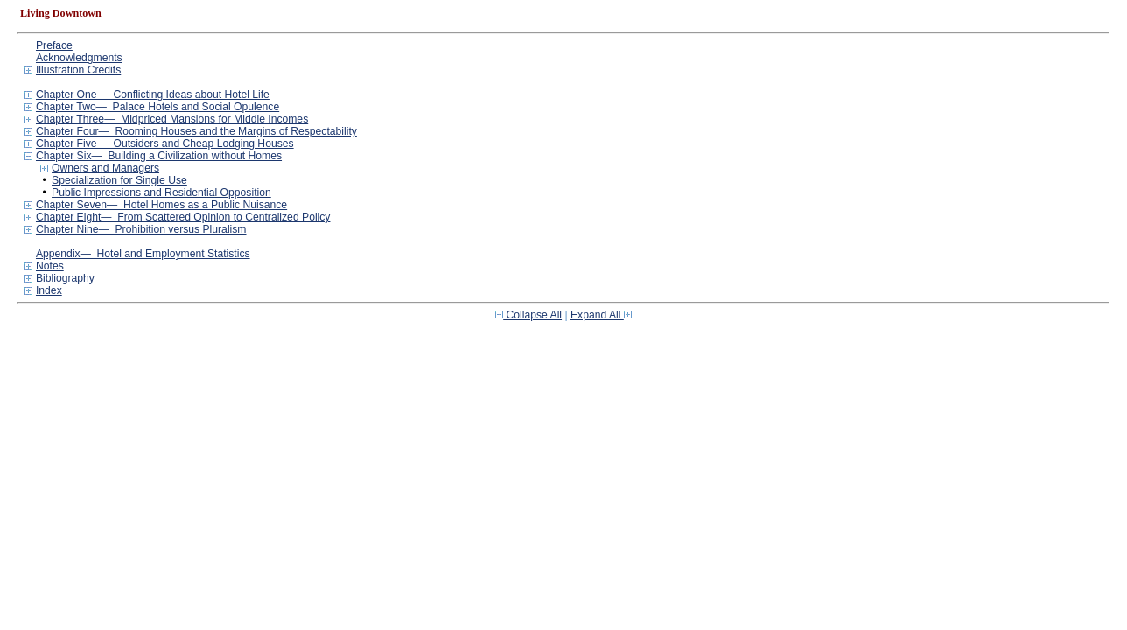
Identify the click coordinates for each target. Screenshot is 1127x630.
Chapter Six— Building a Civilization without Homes (159, 156)
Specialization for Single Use (119, 180)
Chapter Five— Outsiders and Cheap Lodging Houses (165, 143)
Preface (54, 45)
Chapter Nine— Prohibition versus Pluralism (141, 229)
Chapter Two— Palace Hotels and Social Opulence (157, 107)
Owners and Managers (105, 168)
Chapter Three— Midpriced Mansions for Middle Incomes (172, 119)
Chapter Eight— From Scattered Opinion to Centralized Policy (183, 217)
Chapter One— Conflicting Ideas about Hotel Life (153, 94)
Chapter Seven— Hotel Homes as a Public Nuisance (161, 205)
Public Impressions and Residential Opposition (161, 192)
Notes (50, 266)
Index (49, 290)
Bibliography (65, 278)
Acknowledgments (79, 58)
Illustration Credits (78, 70)
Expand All (601, 315)
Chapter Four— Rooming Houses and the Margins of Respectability (196, 131)
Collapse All (528, 315)
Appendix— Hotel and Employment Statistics (143, 254)
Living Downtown (61, 13)
